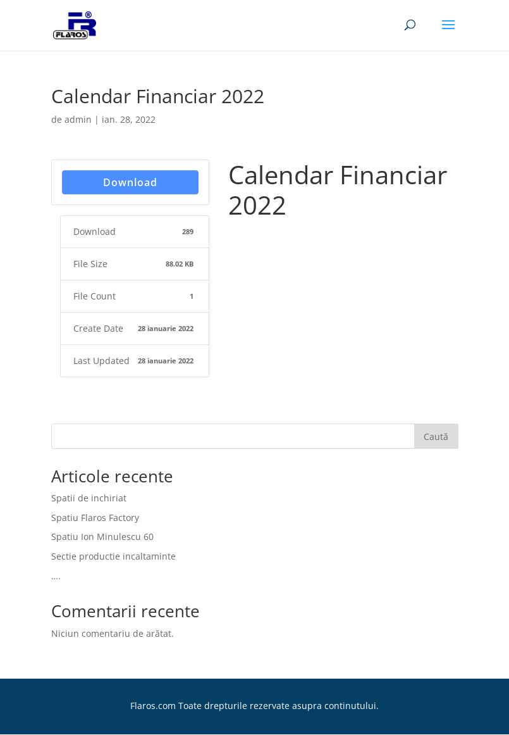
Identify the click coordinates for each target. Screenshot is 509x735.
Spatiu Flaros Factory (95, 518)
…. (56, 576)
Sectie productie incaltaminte (113, 556)
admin (78, 119)
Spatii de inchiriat (88, 498)
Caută (436, 436)
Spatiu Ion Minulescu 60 (102, 537)
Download (130, 182)
